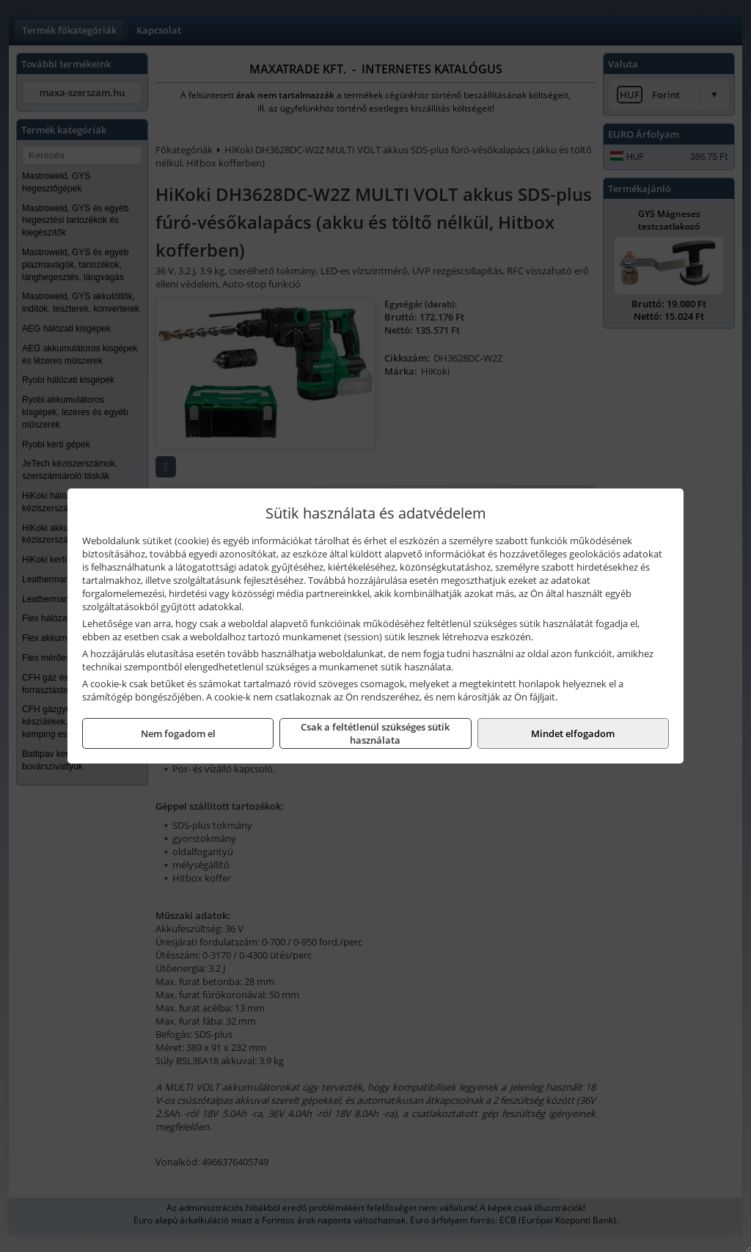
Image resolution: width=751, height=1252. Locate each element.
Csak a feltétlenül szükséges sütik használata (375, 733)
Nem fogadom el (178, 733)
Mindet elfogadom (573, 733)
